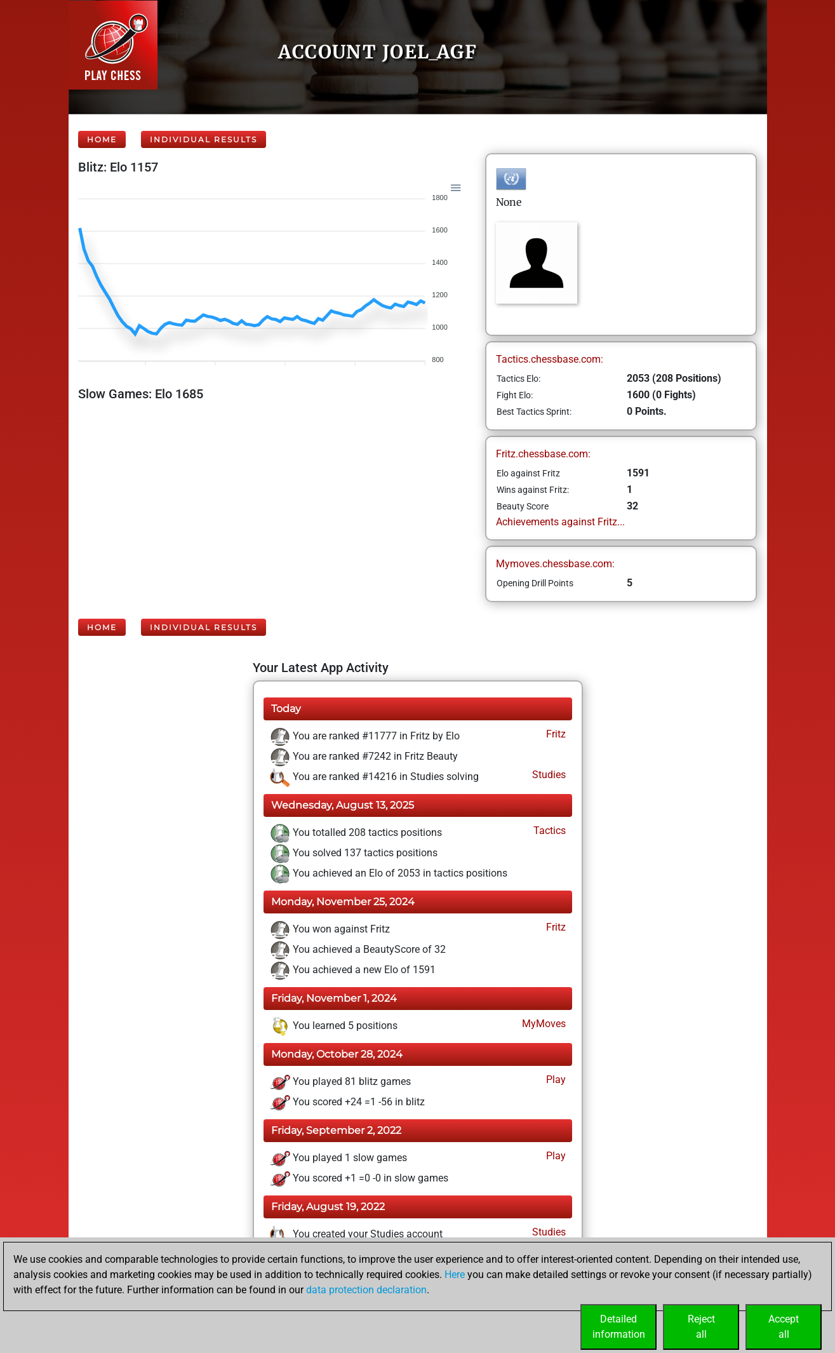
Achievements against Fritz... (560, 522)
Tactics (548, 831)
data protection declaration (366, 1290)
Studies (548, 775)
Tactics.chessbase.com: (549, 359)
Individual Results (203, 139)
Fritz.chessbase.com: (543, 454)
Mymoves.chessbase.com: (555, 564)
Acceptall (783, 1326)
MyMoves (542, 1024)
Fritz (555, 734)
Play (555, 1080)
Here (454, 1275)
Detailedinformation (618, 1326)
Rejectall (701, 1326)
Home (102, 139)
